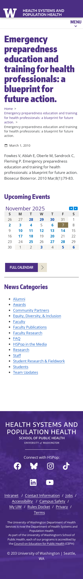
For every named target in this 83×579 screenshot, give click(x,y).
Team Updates (25, 372)
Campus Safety (52, 501)
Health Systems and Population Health (43, 12)
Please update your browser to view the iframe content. (41, 228)
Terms (39, 512)
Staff (17, 355)
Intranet (11, 495)
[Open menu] (75, 23)
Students (20, 366)
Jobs (69, 495)
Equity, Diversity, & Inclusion (37, 315)
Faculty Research (27, 332)
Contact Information (42, 495)
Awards (19, 304)
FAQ (16, 338)
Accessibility (22, 501)
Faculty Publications (30, 327)
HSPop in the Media (30, 344)
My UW (15, 506)
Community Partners (31, 310)
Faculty (19, 321)
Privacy (62, 506)
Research (21, 349)
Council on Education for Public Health (39, 544)
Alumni (19, 298)
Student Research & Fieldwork (39, 360)
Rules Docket (38, 506)
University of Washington (10, 12)
